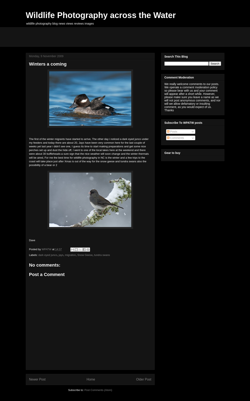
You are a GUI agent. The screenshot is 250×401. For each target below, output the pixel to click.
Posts (172, 131)
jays (61, 255)
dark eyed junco (47, 255)
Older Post (143, 379)
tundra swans (102, 255)
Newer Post (37, 379)
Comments (175, 138)
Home (91, 379)
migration (70, 255)
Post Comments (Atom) (98, 390)
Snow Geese (84, 255)
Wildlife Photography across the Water (101, 15)
